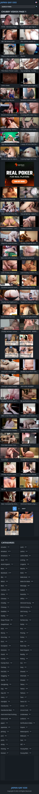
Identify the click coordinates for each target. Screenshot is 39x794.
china (4, 594)
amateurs (5, 555)
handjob (5, 701)
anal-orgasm (7, 564)
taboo (24, 684)
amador (5, 547)
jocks (4, 740)
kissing (5, 748)
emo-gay (6, 637)
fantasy (5, 667)
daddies (5, 611)
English (36, 2)
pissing (24, 632)
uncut (24, 705)
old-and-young (27, 602)
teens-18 (25, 701)
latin (23, 547)
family (5, 658)
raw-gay (25, 645)
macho (24, 568)
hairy (4, 697)
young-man (26, 748)
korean (5, 752)
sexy (23, 667)
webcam (24, 735)
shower (24, 680)
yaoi (23, 740)
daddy (5, 615)
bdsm (4, 581)
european (6, 645)
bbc (4, 577)
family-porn (7, 662)
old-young (25, 611)
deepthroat (6, 624)
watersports (26, 731)
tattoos (24, 692)
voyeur (24, 727)
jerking (5, 731)
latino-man (25, 555)
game (5, 680)
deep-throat (7, 620)
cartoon (5, 589)
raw (23, 641)
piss (23, 628)
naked (24, 589)
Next (24, 509)
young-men (26, 752)
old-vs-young (26, 607)
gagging (5, 675)
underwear (25, 714)
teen (23, 697)
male (23, 572)
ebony (4, 632)
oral (23, 615)
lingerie (24, 564)
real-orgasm (26, 650)
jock (4, 735)
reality (24, 654)
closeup (5, 607)
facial (4, 654)
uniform (25, 718)
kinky (4, 744)
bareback (6, 572)
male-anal (25, 577)
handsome (6, 705)
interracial (6, 718)
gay (4, 688)
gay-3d (5, 692)
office (24, 598)
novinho (24, 594)
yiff (22, 744)
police (23, 637)
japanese (6, 727)
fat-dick (5, 671)
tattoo (24, 688)
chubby (5, 602)
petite (24, 624)
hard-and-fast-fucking (8, 714)
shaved (24, 671)
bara (4, 568)
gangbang (6, 684)
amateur (6, 551)
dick (4, 628)
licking (24, 559)
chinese (5, 598)
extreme (5, 650)
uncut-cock (26, 710)
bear (4, 585)
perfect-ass (26, 620)
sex (23, 662)
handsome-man (8, 710)
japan (4, 722)
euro (4, 641)
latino (24, 551)
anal (4, 559)
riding (24, 658)
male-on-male (27, 581)
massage (25, 585)
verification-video (27, 722)
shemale (24, 675)
